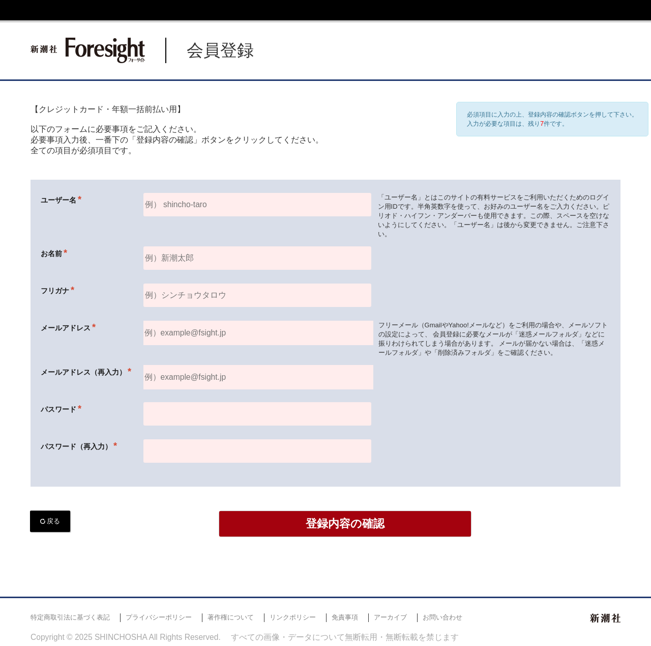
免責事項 (345, 617)
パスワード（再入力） (76, 446)
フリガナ (55, 291)
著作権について (231, 617)
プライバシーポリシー (159, 617)
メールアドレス (66, 328)
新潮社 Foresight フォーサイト (88, 50)
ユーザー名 (58, 200)
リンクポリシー (293, 617)
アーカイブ (390, 617)
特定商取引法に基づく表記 (70, 617)
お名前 (51, 253)
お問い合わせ (442, 617)
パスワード (58, 409)
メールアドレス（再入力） (83, 372)
